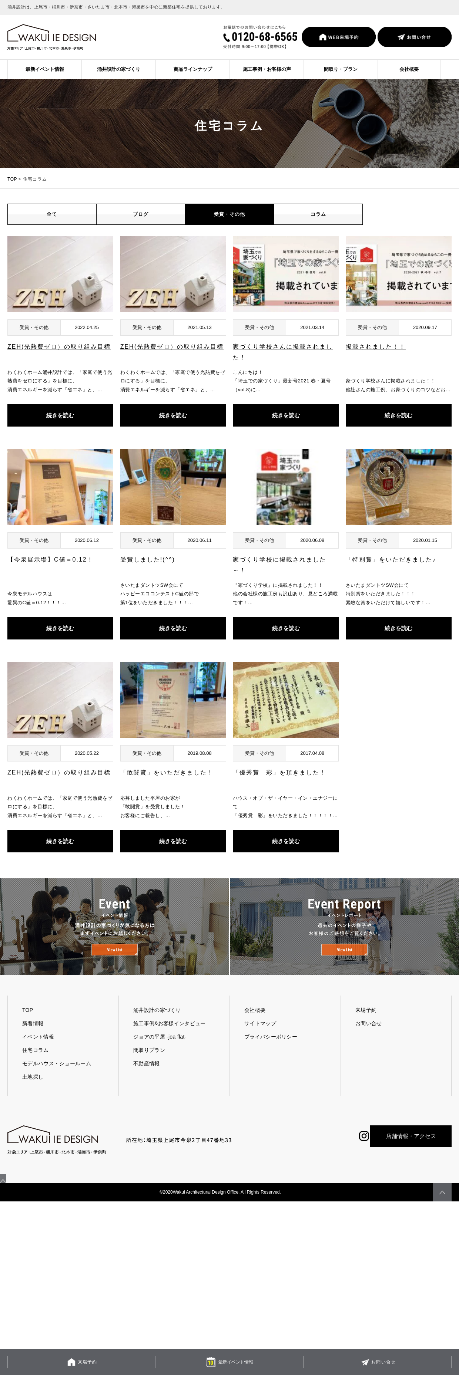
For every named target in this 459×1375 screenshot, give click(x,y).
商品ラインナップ (193, 69)
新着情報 (32, 1039)
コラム (318, 222)
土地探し (32, 1092)
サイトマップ (260, 1039)
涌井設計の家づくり (118, 69)
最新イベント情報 (45, 69)
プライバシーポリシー (270, 1052)
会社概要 (409, 69)
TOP (12, 179)
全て (52, 222)
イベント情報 (38, 1052)
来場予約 (365, 1026)
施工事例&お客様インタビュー (169, 1039)
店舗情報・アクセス (411, 1151)
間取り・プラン (341, 69)
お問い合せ (368, 1039)
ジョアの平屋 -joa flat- (160, 1052)
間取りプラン (149, 1066)
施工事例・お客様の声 (267, 69)
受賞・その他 (229, 222)
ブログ (140, 222)
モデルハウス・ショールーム (56, 1079)
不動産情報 (146, 1079)
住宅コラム (35, 1066)
